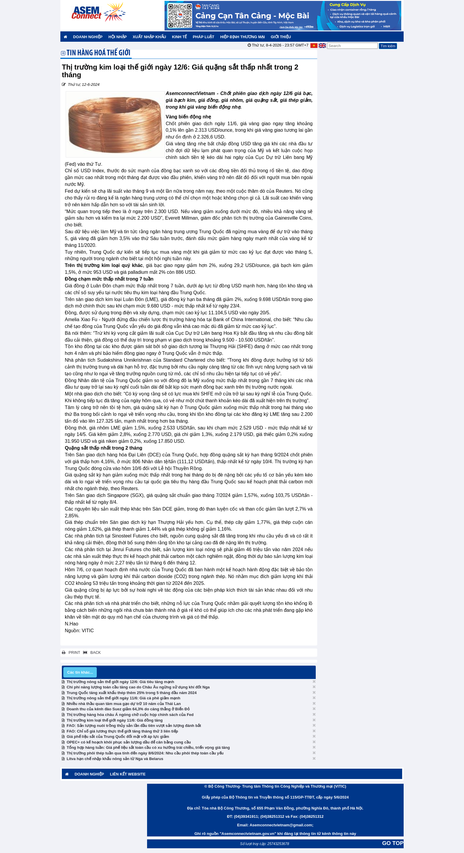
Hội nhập (117, 37)
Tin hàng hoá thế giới (98, 53)
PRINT (71, 652)
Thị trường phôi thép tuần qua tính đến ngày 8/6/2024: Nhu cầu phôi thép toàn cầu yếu (145, 753)
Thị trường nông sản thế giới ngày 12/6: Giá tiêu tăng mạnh (120, 682)
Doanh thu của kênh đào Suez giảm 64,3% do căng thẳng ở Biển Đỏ (128, 709)
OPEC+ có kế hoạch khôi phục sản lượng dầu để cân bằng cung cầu (129, 742)
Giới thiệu (281, 37)
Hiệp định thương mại (242, 37)
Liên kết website (127, 774)
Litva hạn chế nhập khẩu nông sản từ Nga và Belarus (115, 759)
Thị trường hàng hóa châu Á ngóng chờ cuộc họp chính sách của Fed (130, 714)
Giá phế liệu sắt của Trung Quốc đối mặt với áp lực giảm (118, 736)
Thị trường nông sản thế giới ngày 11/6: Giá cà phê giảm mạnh (123, 698)
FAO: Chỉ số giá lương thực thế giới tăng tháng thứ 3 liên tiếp (122, 731)
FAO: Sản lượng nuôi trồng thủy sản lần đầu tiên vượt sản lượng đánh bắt (134, 725)
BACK (91, 652)
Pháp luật (203, 37)
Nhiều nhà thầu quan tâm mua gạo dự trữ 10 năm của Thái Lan (124, 703)
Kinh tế (179, 37)
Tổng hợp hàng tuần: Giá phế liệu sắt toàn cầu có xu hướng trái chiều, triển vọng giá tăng (148, 747)
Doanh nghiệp (87, 37)
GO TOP (393, 843)
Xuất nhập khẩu (149, 37)
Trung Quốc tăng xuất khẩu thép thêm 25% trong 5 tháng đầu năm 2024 (131, 693)
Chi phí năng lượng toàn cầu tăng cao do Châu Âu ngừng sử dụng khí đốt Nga (138, 687)
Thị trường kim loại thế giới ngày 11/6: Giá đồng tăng (114, 720)
